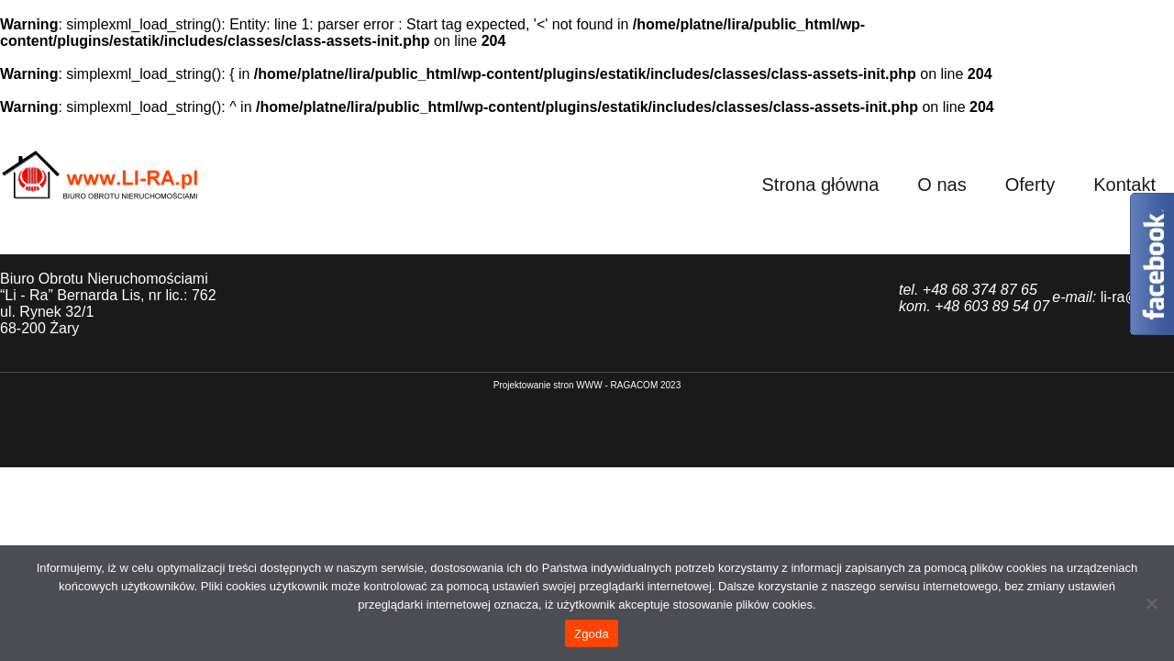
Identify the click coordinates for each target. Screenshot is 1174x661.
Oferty (1030, 184)
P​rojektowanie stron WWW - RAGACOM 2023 (587, 385)
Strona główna (820, 184)
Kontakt (1124, 184)
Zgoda (591, 634)
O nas (941, 184)
